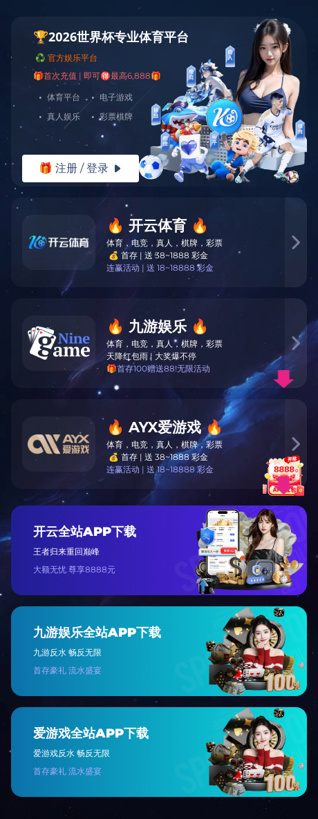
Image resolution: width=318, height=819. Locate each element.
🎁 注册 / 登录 (80, 168)
